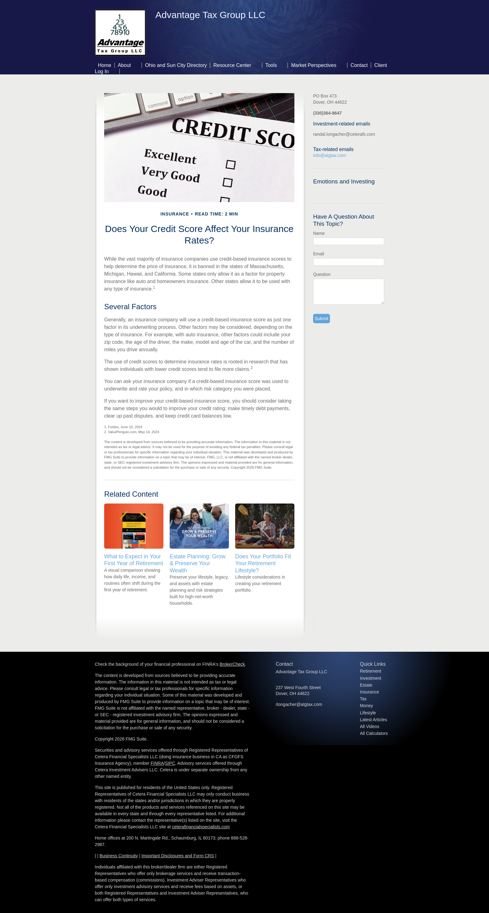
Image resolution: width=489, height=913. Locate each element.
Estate (366, 685)
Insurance (369, 691)
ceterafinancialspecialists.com (201, 826)
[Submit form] (321, 318)
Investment (370, 678)
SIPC (170, 763)
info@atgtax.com (329, 155)
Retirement (370, 671)
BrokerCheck (232, 664)
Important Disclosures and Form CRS (177, 855)
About (124, 65)
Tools (271, 65)
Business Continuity (118, 855)
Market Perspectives (313, 65)
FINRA (157, 763)
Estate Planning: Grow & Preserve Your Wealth (197, 563)
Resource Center (232, 65)
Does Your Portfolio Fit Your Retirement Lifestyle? (263, 563)
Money (366, 705)
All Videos (369, 726)
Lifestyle (368, 712)
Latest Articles (373, 719)
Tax (363, 698)
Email (318, 253)
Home (104, 65)
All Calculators (374, 733)
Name (319, 233)
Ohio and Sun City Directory (176, 65)
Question (322, 274)
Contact (359, 65)
